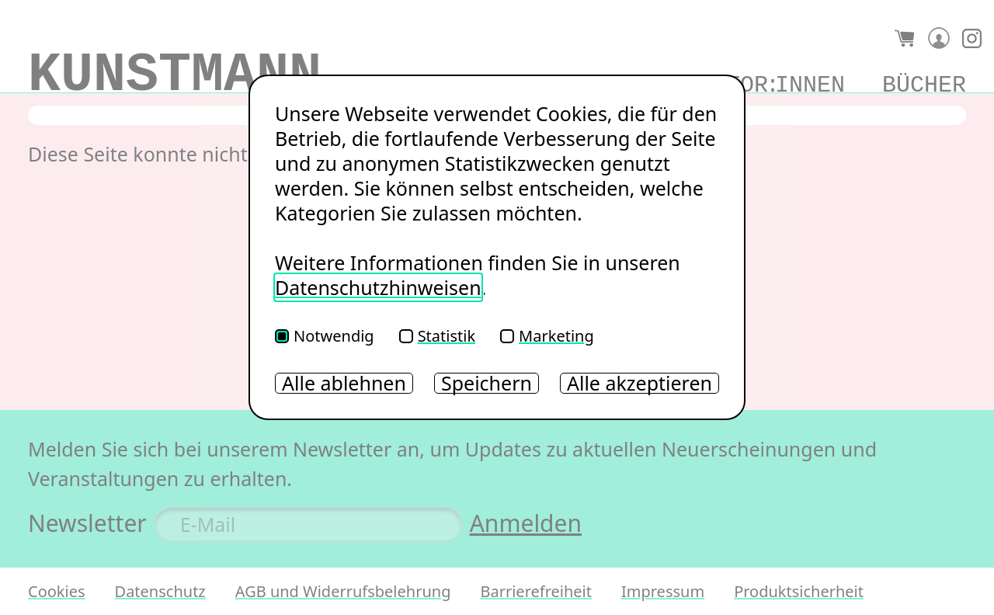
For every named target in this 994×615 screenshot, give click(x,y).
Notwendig (324, 335)
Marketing (547, 335)
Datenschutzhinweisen (378, 287)
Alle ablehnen (344, 383)
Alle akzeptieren (639, 383)
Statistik (437, 335)
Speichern (486, 383)
